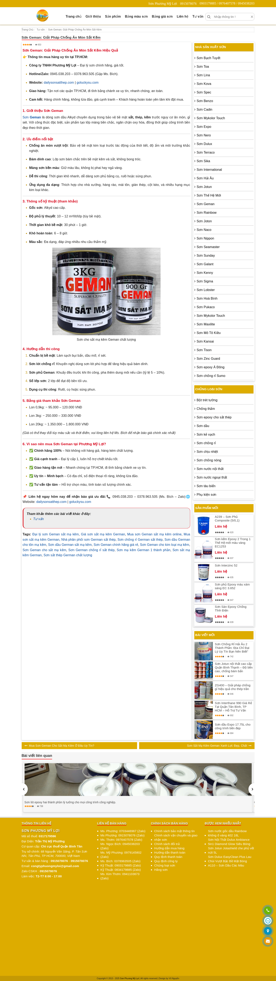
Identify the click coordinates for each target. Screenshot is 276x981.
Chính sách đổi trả (167, 844)
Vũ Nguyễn (174, 978)
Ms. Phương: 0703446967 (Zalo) (123, 831)
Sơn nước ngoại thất (212, 477)
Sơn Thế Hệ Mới (209, 195)
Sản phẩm (113, 16)
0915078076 (188, 3)
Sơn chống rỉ (206, 443)
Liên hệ (182, 16)
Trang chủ (74, 16)
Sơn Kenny (205, 272)
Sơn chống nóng (209, 460)
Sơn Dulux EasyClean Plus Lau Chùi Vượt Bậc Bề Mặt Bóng (229, 859)
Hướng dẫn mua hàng (169, 848)
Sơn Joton (204, 221)
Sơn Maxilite (206, 324)
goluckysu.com (87, 82)
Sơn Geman (206, 204)
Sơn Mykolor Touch (211, 118)
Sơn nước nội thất (210, 469)
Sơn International (209, 169)
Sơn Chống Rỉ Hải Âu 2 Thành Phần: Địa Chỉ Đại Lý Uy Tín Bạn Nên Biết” (232, 647)
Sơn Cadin (204, 109)
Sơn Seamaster (208, 247)
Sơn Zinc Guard (208, 358)
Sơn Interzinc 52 (226, 565)
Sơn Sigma (205, 281)
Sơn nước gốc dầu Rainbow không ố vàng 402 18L (227, 833)
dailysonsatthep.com (59, 82)
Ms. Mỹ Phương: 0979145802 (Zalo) (121, 855)
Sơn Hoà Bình (207, 298)
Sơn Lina (203, 75)
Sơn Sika (203, 161)
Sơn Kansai (205, 341)
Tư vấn (197, 16)
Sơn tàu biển (206, 486)
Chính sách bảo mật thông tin (174, 831)
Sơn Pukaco (206, 307)
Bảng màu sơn (136, 16)
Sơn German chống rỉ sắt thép (91, 550)
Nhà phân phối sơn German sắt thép (88, 539)
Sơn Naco (204, 229)
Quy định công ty (166, 861)
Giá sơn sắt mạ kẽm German (103, 534)
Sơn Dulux (204, 144)
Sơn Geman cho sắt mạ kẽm (44, 550)
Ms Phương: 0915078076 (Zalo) (123, 835)
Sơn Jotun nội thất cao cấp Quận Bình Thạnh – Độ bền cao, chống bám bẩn (234, 667)
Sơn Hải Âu (205, 178)
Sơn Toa (203, 66)
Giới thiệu (93, 16)
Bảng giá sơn (162, 16)
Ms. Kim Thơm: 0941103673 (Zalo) (120, 876)
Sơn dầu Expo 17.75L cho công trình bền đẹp (233, 726)
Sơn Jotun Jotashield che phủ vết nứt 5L (231, 850)
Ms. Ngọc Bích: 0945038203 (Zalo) (120, 846)
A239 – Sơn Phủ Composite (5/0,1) (227, 518)
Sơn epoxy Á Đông (211, 367)
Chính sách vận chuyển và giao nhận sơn (176, 837)
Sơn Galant (205, 264)
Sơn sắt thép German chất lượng (68, 555)
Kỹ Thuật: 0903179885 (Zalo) (121, 865)
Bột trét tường (207, 400)
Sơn (32, 117)
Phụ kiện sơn (206, 494)
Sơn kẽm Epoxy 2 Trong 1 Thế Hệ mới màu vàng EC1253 (233, 542)
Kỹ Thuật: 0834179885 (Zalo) (121, 869)
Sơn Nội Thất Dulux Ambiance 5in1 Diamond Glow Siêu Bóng (229, 842)
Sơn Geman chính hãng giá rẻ (116, 544)
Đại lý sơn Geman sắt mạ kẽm (55, 534)
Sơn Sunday (206, 255)
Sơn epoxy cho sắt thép (214, 417)
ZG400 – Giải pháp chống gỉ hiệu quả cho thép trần (232, 687)
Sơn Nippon (205, 238)
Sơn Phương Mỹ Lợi (162, 3)
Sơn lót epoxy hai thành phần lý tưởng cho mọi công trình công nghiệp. (70, 802)
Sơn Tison (204, 350)
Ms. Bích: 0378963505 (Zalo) (121, 861)
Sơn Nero (204, 135)
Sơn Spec (204, 92)
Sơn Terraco (206, 152)
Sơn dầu (203, 426)
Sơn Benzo (205, 101)
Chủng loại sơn (164, 865)
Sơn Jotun (204, 187)
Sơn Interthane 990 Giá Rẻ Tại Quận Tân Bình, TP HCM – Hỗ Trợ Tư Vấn (233, 706)
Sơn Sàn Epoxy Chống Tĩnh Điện (231, 608)
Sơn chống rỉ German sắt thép (140, 539)
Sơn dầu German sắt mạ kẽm (70, 544)
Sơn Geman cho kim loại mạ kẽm (164, 544)
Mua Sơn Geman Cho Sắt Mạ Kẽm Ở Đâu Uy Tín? (61, 745)
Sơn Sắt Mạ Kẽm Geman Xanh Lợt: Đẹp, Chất (217, 745)
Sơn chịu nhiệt (207, 451)
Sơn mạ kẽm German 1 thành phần (143, 550)
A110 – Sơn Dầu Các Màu (226, 865)
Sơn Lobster (206, 290)
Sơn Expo (204, 126)
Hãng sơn (161, 869)
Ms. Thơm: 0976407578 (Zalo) (121, 839)
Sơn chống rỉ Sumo (211, 376)
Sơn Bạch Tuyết (208, 58)
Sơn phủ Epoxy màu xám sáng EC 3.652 (232, 586)
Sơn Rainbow (207, 212)
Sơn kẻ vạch (206, 434)
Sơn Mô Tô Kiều (209, 333)
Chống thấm (206, 408)
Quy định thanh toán (168, 857)
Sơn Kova (204, 83)
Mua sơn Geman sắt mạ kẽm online (154, 534)
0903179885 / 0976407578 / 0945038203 (227, 3)
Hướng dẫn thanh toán (169, 852)
